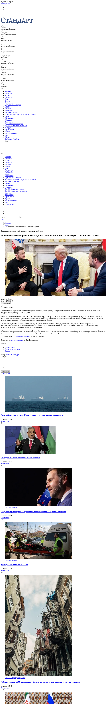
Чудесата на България (13, 105)
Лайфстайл (9, 172)
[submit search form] (21, 217)
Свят (6, 99)
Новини (8, 91)
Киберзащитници (11, 133)
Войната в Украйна (12, 139)
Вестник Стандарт (11, 112)
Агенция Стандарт (12, 354)
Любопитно (9, 103)
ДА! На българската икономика (16, 126)
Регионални (9, 110)
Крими (7, 131)
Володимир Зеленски (12, 349)
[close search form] (2, 153)
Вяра (7, 135)
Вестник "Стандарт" (12, 181)
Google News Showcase (22, 336)
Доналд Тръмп (10, 347)
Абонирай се (5, 4)
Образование (9, 118)
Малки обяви (9, 204)
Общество (8, 97)
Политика (8, 93)
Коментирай (6, 371)
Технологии (9, 122)
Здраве (7, 116)
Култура (8, 127)
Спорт (7, 107)
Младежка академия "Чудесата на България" (21, 114)
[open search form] (2, 88)
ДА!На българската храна (14, 124)
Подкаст (8, 108)
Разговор (8, 351)
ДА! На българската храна (14, 189)
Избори (7, 95)
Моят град (8, 120)
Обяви (7, 137)
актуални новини (17, 340)
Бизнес (7, 101)
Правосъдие (9, 129)
